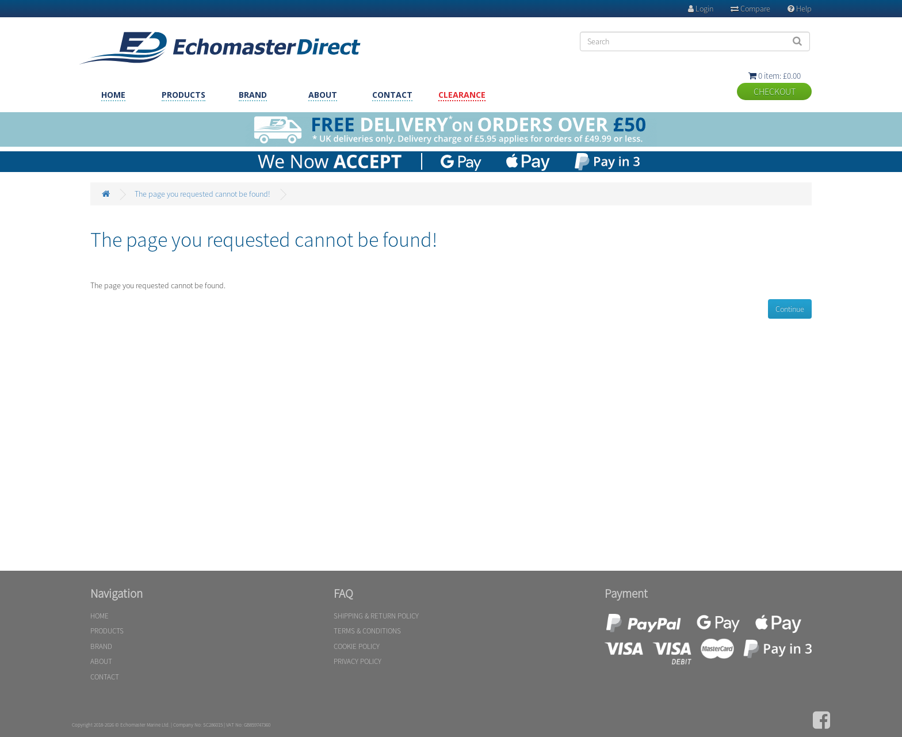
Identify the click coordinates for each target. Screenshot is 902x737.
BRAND (253, 94)
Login (700, 8)
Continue (789, 309)
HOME (113, 94)
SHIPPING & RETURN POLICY (376, 616)
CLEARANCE (462, 94)
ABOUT (322, 94)
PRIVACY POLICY (357, 661)
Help (800, 8)
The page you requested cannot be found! (202, 194)
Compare (750, 8)
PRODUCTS (183, 94)
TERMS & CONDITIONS (367, 631)
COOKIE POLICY (357, 646)
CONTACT (392, 94)
